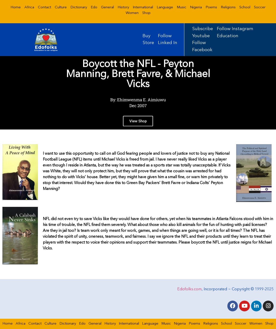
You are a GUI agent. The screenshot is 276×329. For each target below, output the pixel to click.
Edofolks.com (189, 289)
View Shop (138, 126)
